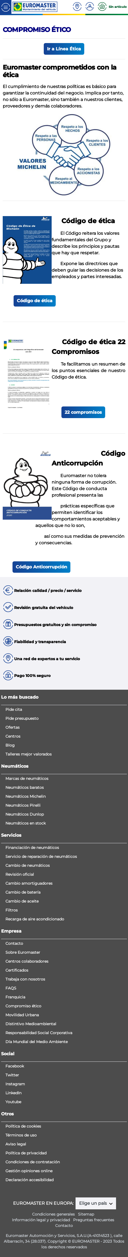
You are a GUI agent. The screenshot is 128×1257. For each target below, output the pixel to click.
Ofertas (12, 727)
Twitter (12, 1075)
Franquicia (15, 997)
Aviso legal (15, 1144)
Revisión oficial (19, 874)
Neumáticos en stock (25, 823)
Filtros (11, 910)
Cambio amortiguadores (28, 883)
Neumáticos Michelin (25, 796)
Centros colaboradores (26, 961)
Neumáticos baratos (24, 787)
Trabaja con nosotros (25, 979)
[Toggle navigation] (5, 7)
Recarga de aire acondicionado (34, 919)
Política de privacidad (25, 1153)
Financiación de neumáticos (32, 847)
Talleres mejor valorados (28, 754)
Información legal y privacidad (41, 1219)
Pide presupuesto (22, 718)
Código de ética (34, 300)
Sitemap (86, 1214)
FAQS (10, 988)
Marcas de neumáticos (26, 778)
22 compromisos (83, 412)
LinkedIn (13, 1092)
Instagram (15, 1084)
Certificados (16, 970)
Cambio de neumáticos (27, 865)
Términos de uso (21, 1135)
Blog (10, 745)
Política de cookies (23, 1126)
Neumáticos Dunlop (24, 814)
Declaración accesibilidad (29, 1179)
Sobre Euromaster (22, 952)
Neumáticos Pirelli (22, 805)
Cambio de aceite (22, 901)
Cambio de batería (22, 892)
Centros (12, 736)
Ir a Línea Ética (64, 48)
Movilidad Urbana (22, 1014)
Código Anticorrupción (41, 566)
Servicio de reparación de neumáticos (41, 856)
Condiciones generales (53, 1214)
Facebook (14, 1066)
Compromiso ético (23, 1006)
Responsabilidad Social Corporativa (38, 1032)
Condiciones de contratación (32, 1162)
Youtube (13, 1101)
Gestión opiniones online (28, 1170)
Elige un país (93, 1203)
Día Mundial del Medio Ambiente (36, 1041)
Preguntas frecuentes (93, 1219)
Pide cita (13, 709)
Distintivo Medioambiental (30, 1023)
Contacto (14, 943)
